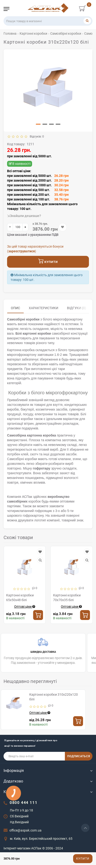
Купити (82, 858)
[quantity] (17, 227)
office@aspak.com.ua (25, 830)
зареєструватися (21, 251)
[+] (25, 227)
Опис (15, 308)
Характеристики (43, 308)
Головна (10, 33)
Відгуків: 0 (36, 136)
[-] (10, 227)
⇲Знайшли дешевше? (24, 216)
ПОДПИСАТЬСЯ (78, 756)
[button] (38, 124)
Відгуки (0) (76, 308)
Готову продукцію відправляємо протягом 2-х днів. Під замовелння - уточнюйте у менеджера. (43, 651)
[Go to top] (85, 828)
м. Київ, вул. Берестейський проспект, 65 (41, 838)
